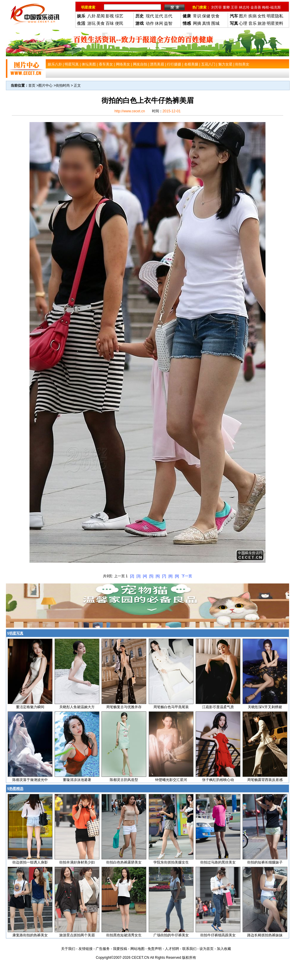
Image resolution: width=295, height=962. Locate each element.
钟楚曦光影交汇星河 (171, 780)
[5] (151, 576)
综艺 (119, 16)
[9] (177, 576)
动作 (150, 23)
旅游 (262, 23)
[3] (138, 576)
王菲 (234, 7)
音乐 (252, 23)
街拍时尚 (63, 85)
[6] (158, 576)
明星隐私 (275, 16)
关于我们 (68, 949)
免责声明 (155, 949)
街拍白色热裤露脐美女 (124, 862)
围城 (215, 23)
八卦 (91, 16)
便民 (119, 23)
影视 (110, 16)
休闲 (159, 23)
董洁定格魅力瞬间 (30, 707)
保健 (206, 16)
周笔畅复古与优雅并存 (124, 707)
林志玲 (244, 7)
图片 (243, 16)
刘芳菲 (216, 7)
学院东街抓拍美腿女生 (171, 862)
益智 (168, 23)
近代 (159, 16)
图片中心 (45, 85)
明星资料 (275, 23)
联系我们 (189, 949)
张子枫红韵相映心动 (218, 780)
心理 (243, 23)
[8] (170, 576)
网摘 (197, 23)
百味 (110, 23)
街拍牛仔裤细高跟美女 (218, 935)
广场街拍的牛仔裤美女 (171, 935)
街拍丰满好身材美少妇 (77, 862)
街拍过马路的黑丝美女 (218, 862)
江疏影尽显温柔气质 (218, 707)
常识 (197, 16)
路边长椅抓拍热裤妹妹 (265, 935)
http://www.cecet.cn (129, 111)
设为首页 (206, 949)
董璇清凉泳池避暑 (77, 780)
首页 (31, 85)
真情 (206, 23)
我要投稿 (120, 949)
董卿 (226, 7)
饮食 (215, 16)
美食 (100, 23)
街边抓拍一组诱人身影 (30, 862)
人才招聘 (172, 949)
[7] (164, 576)
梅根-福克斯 (271, 7)
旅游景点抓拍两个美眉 (77, 935)
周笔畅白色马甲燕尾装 (171, 707)
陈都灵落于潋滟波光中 (30, 780)
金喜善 (255, 7)
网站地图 (137, 949)
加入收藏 (224, 949)
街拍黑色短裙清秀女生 (124, 935)
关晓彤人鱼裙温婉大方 (77, 707)
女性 (262, 16)
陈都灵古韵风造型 (124, 780)
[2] (132, 576)
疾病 (252, 16)
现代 (150, 16)
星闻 (100, 16)
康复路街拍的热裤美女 (30, 935)
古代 (168, 16)
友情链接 (85, 949)
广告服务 (103, 949)
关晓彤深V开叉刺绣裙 (265, 707)
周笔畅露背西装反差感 (265, 780)
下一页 (186, 576)
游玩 (91, 23)
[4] (145, 576)
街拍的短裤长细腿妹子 (265, 862)
